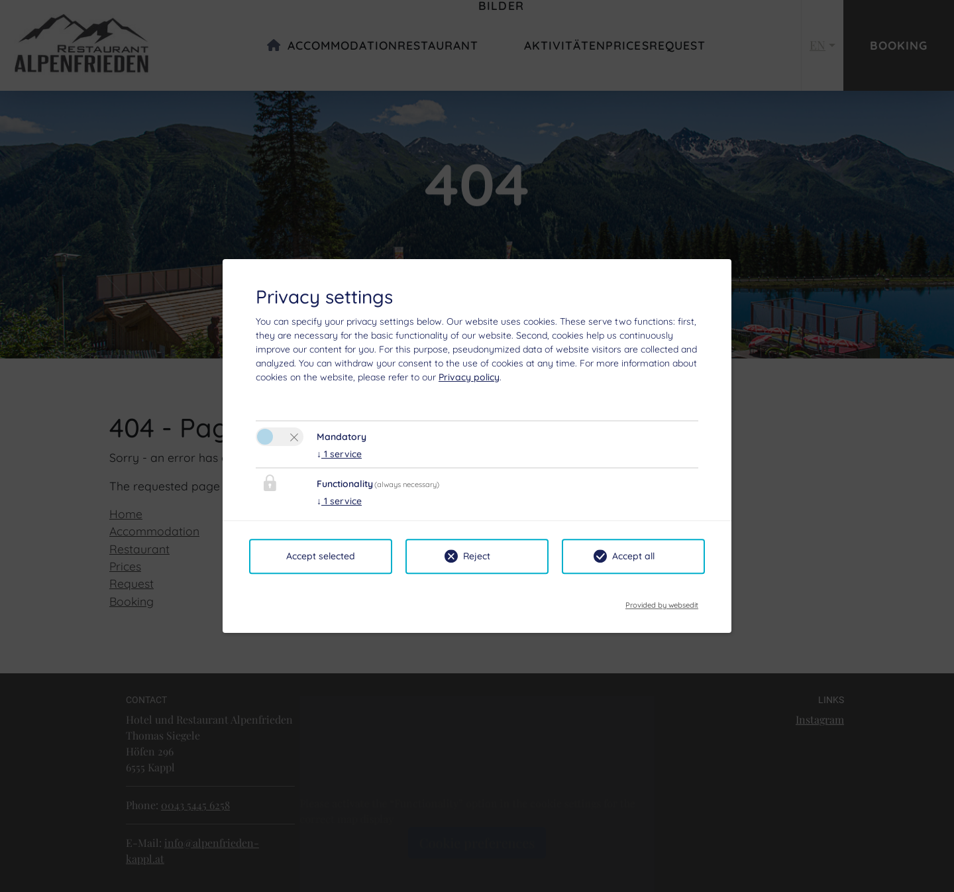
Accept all (633, 556)
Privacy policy (469, 377)
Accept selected (320, 556)
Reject (476, 556)
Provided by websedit (661, 601)
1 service (339, 454)
